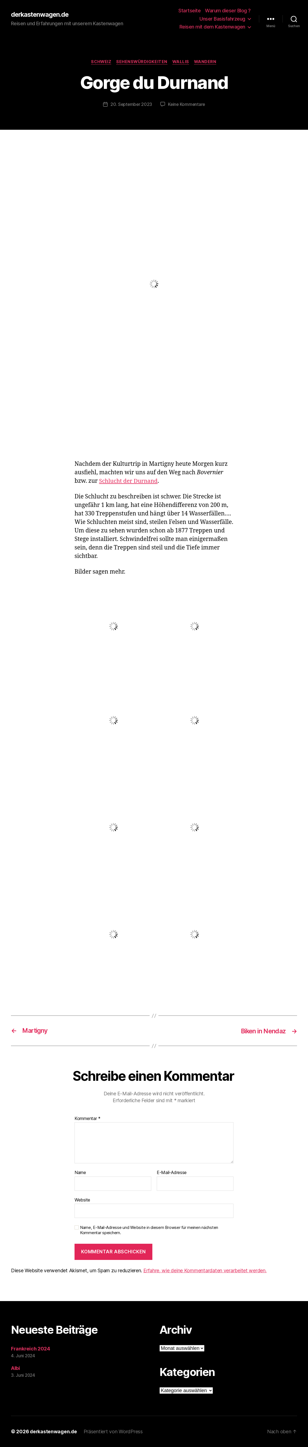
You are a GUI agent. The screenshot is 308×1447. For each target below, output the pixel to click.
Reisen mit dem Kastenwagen (212, 27)
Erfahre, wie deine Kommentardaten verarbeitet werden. (205, 1270)
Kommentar (88, 1118)
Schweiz (100, 62)
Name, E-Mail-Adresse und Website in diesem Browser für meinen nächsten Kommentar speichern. (149, 1230)
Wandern (207, 62)
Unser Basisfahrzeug (222, 19)
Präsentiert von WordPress (114, 1431)
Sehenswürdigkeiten (141, 62)
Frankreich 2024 (30, 1349)
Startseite (189, 10)
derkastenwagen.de (41, 14)
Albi (15, 1368)
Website (82, 1200)
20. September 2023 (131, 104)
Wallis (181, 62)
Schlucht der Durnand (129, 481)
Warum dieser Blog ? (228, 10)
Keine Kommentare (187, 104)
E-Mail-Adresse (172, 1172)
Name (80, 1172)
